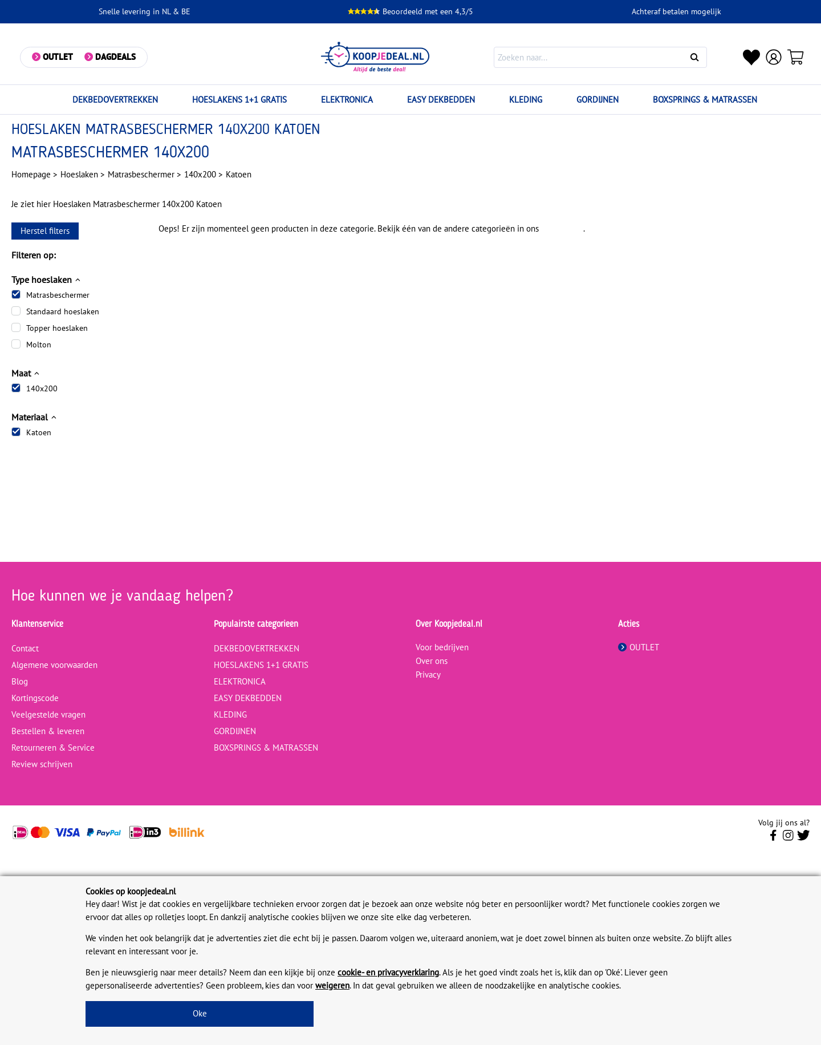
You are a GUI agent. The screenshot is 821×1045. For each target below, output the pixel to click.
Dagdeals (115, 56)
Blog (19, 681)
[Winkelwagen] (795, 57)
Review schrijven (41, 764)
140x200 (42, 388)
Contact (25, 648)
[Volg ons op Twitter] (803, 838)
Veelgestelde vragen (48, 714)
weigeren (332, 985)
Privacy (428, 674)
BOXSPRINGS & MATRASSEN (705, 99)
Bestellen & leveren (47, 731)
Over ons (432, 660)
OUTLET (638, 647)
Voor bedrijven (442, 647)
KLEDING (525, 99)
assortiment (562, 228)
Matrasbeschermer (58, 295)
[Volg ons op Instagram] (788, 838)
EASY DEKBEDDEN (441, 99)
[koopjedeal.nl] (375, 57)
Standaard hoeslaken (62, 311)
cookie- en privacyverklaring (388, 972)
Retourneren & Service (53, 747)
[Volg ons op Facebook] (773, 838)
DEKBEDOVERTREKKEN (115, 99)
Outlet (58, 56)
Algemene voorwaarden (54, 664)
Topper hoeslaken (57, 328)
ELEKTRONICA (347, 99)
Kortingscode (35, 697)
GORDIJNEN (597, 99)
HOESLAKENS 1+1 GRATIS (239, 99)
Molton (38, 344)
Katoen (38, 432)
